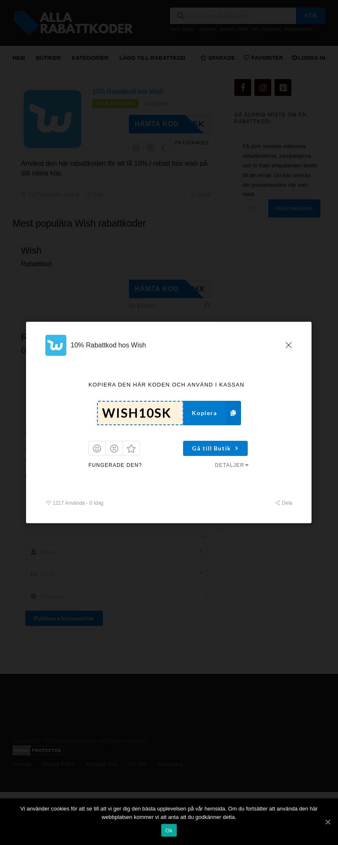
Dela (283, 503)
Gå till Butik (216, 448)
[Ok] (327, 822)
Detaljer (232, 465)
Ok (169, 830)
